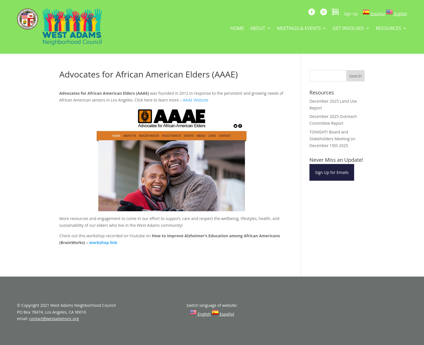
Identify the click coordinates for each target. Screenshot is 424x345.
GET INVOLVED (348, 28)
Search (355, 76)
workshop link (103, 242)
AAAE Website (195, 100)
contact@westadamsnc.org (54, 318)
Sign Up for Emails (331, 172)
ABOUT (257, 28)
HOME (237, 28)
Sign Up (351, 13)
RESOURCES (388, 28)
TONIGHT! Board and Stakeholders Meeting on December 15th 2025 (332, 138)
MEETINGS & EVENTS (299, 28)
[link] (374, 13)
